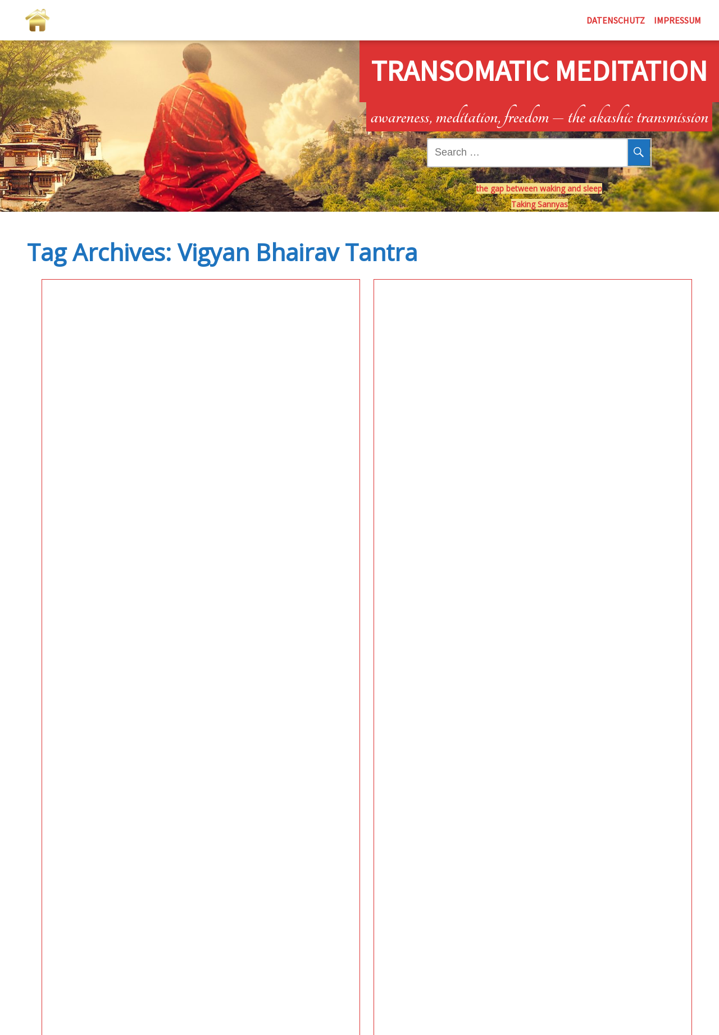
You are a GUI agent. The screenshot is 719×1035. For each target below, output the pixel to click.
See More (133, 470)
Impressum (677, 20)
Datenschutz (615, 20)
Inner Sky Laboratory (103, 325)
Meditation (57, 359)
